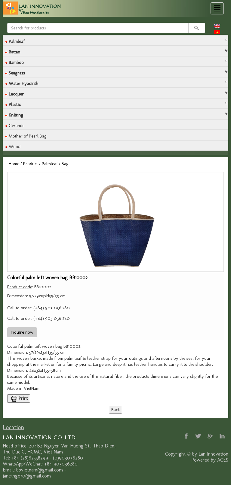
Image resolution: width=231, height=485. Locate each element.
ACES (222, 460)
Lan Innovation (213, 454)
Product (30, 163)
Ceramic (16, 125)
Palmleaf (50, 163)
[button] (115, 39)
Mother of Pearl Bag (28, 136)
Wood (14, 146)
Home (14, 163)
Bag (65, 163)
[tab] (115, 40)
